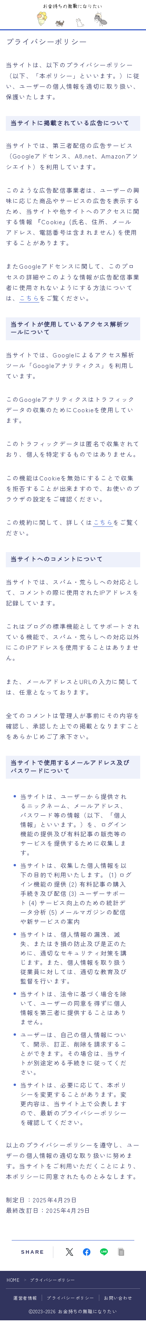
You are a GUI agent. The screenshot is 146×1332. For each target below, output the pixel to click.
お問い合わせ (118, 1298)
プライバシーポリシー (70, 1298)
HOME (13, 1280)
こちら (29, 298)
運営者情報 (25, 1298)
